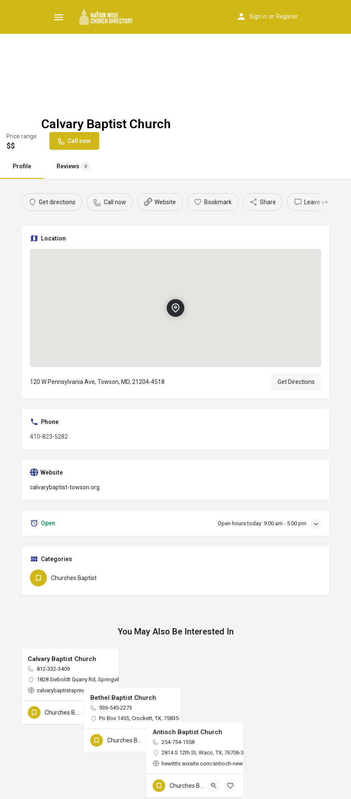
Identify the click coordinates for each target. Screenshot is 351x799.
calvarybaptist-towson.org (65, 487)
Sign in (258, 16)
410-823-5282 (49, 436)
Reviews (73, 166)
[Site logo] (107, 16)
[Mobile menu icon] (59, 17)
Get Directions (296, 381)
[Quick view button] (89, 712)
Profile (22, 166)
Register (287, 16)
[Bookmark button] (105, 712)
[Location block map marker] (175, 308)
